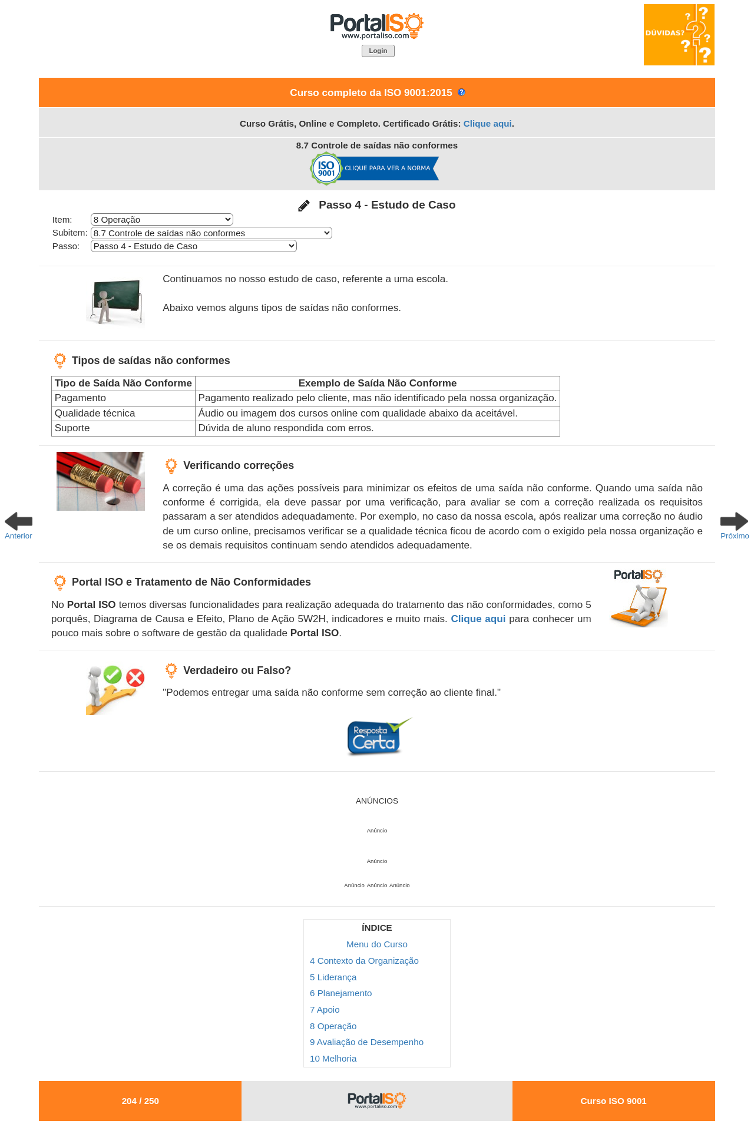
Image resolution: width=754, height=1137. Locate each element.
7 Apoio (325, 1009)
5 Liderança (333, 977)
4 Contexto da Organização (364, 961)
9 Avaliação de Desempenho (367, 1042)
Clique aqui (488, 123)
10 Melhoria (333, 1058)
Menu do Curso (377, 944)
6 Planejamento (341, 993)
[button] (378, 51)
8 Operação (333, 1026)
